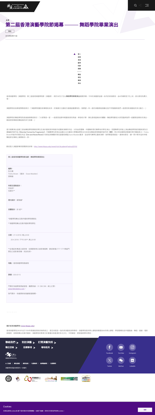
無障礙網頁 (43, 399)
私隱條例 (34, 399)
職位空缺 (9, 383)
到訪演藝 (27, 377)
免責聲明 (53, 399)
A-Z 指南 (8, 399)
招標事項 (27, 383)
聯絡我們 (10, 377)
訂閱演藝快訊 (45, 377)
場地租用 (45, 383)
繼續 (145, 410)
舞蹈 (9, 31)
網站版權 (17, 399)
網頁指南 (25, 399)
